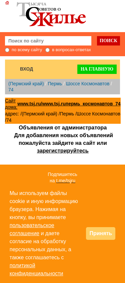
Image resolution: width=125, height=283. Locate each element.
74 (11, 89)
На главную (97, 69)
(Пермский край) (26, 83)
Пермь (55, 83)
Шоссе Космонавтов (88, 83)
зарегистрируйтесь (63, 151)
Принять (100, 233)
